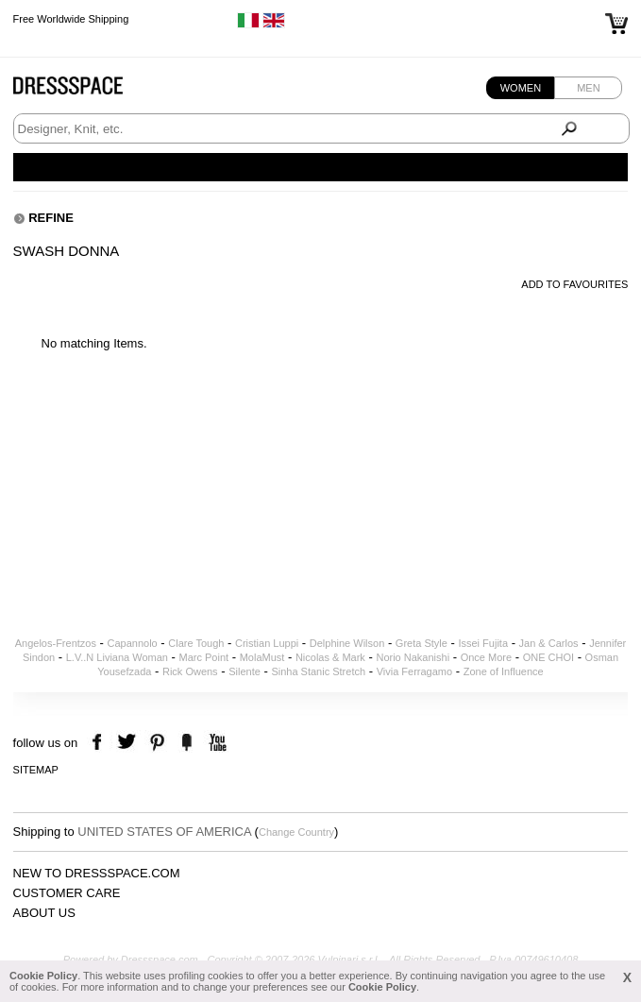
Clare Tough (196, 643)
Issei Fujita (483, 643)
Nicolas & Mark (330, 657)
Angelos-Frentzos (55, 643)
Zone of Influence (504, 671)
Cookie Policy (43, 975)
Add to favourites (574, 284)
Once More (486, 657)
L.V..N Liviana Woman (117, 657)
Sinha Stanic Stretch (318, 671)
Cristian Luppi (266, 643)
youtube (215, 743)
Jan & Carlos (549, 643)
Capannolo (133, 643)
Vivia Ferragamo (415, 671)
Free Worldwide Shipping (71, 19)
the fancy (186, 743)
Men (588, 87)
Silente (244, 671)
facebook (99, 743)
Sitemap (36, 769)
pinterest (157, 743)
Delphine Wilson (347, 643)
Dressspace (86, 90)
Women (520, 87)
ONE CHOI (548, 657)
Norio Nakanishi (412, 657)
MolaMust (262, 657)
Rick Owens (190, 671)
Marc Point (204, 657)
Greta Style (421, 643)
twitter (129, 743)
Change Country (296, 832)
